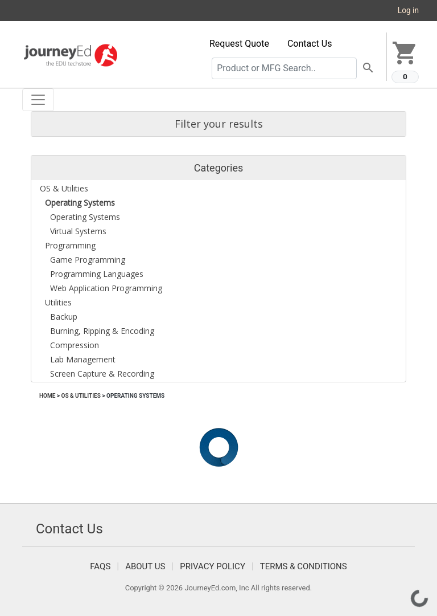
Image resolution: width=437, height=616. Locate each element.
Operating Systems (135, 396)
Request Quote (239, 43)
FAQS (100, 566)
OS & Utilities (80, 396)
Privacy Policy (212, 566)
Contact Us (309, 43)
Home (47, 396)
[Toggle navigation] (38, 99)
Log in (408, 10)
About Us (145, 566)
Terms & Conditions (303, 566)
